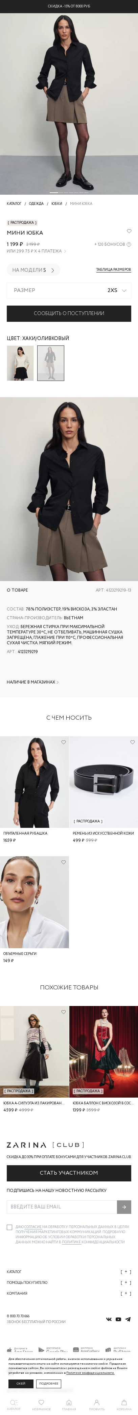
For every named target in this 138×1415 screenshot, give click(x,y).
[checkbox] (9, 1227)
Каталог (69, 1272)
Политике (72, 1242)
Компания (69, 1293)
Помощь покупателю (69, 1283)
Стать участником (69, 1173)
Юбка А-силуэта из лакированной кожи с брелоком (53, 1103)
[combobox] (69, 291)
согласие (33, 1227)
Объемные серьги (20, 954)
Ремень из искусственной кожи (103, 833)
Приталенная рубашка (25, 833)
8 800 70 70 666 (18, 1316)
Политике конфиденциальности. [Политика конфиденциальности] (90, 1373)
